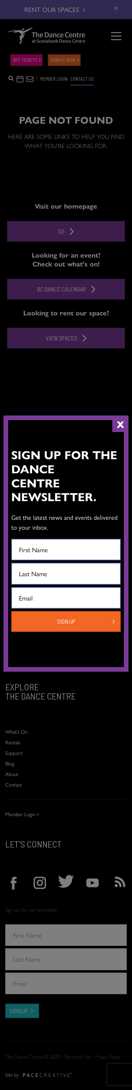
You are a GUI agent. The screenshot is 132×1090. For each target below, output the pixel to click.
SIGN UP (66, 621)
